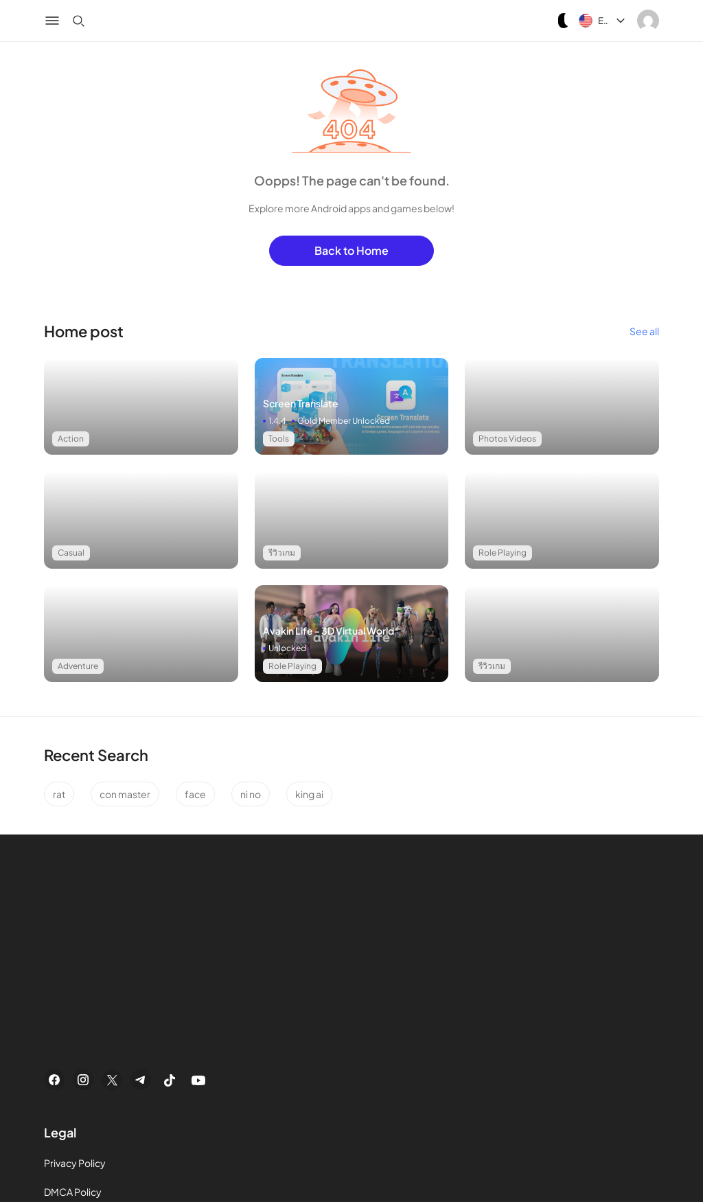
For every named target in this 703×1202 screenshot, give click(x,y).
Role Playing (503, 552)
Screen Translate (300, 403)
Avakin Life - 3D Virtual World (328, 630)
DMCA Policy (73, 1192)
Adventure (78, 666)
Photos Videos (507, 438)
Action (71, 438)
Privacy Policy (75, 1163)
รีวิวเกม (281, 552)
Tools (278, 438)
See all (644, 331)
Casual (71, 552)
